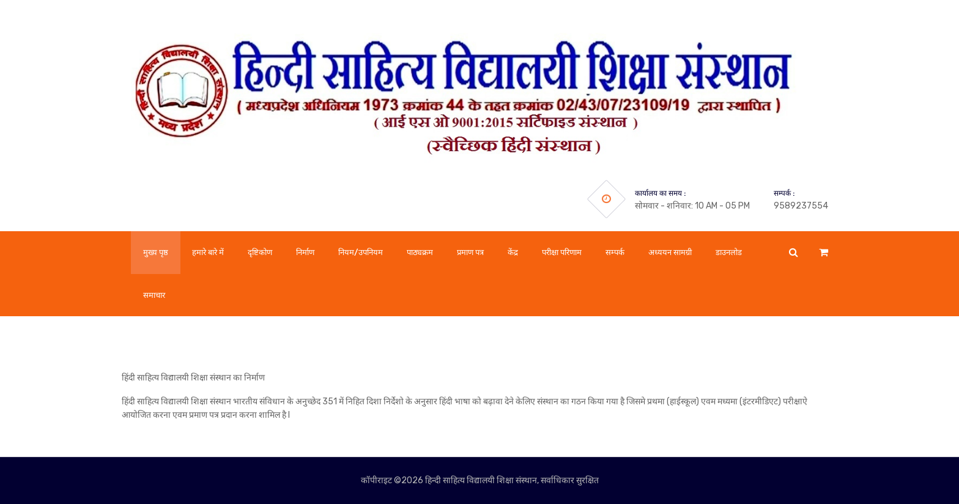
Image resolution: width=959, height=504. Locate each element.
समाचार (154, 295)
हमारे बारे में (208, 252)
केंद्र (513, 252)
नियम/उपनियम (360, 252)
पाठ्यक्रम (420, 252)
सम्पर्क (614, 252)
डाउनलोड (729, 252)
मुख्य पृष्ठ (155, 252)
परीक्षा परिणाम (562, 252)
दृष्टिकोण (260, 252)
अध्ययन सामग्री (670, 252)
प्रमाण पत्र (470, 252)
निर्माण (305, 252)
